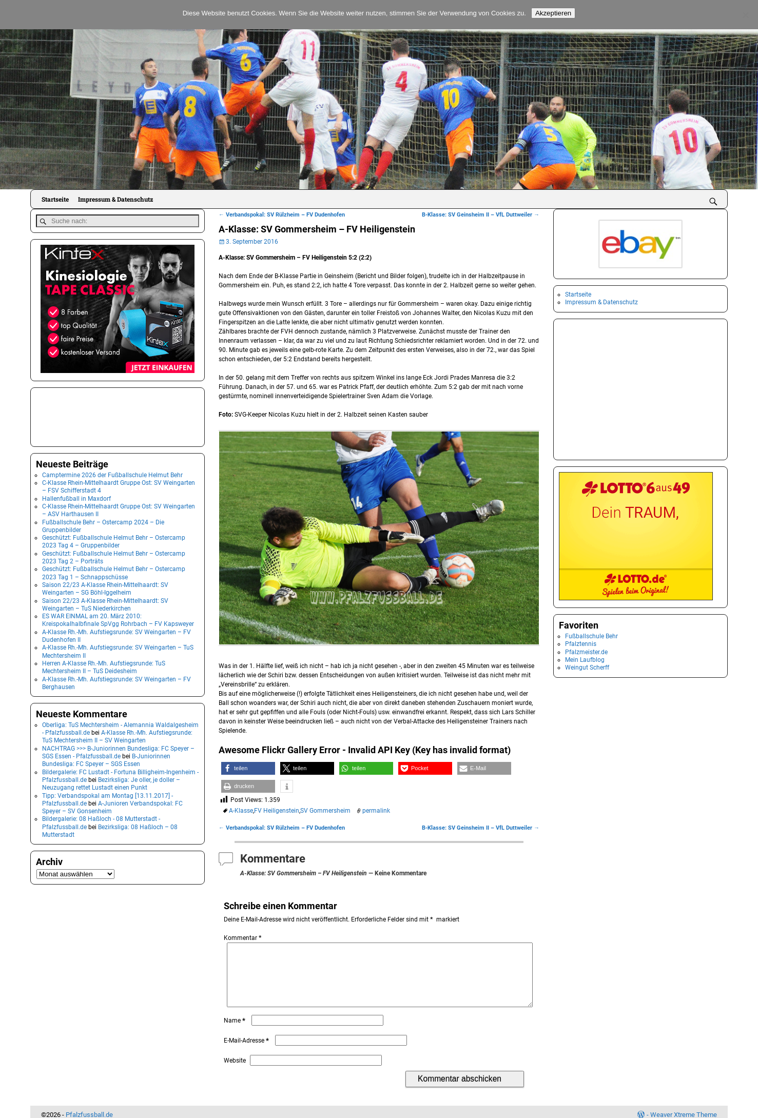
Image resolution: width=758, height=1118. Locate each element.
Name (235, 1032)
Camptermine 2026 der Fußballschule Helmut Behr (112, 473)
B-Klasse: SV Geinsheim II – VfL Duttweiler (480, 214)
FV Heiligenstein (276, 810)
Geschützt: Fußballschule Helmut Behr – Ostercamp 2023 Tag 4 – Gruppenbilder (113, 540)
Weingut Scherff (587, 667)
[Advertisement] (87, 414)
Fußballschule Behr (591, 636)
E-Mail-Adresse (247, 1052)
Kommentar (243, 938)
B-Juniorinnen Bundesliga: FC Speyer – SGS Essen (106, 758)
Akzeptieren (553, 13)
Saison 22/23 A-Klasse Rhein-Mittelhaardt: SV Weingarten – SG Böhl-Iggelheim (105, 586)
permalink (376, 810)
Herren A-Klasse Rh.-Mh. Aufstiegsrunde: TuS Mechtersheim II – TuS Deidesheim (103, 665)
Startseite (55, 199)
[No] (745, 15)
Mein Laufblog (585, 659)
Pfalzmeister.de (586, 652)
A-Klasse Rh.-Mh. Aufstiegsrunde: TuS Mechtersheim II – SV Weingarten (117, 734)
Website (235, 1072)
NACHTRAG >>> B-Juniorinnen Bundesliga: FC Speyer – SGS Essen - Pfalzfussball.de (118, 750)
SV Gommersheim (325, 810)
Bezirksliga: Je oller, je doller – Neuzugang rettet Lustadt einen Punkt (111, 781)
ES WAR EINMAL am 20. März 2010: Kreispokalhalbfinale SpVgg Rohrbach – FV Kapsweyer (118, 618)
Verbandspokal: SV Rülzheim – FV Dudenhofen (282, 214)
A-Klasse (241, 810)
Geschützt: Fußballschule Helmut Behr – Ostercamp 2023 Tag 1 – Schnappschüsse (113, 571)
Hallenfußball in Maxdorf (76, 496)
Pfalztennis (580, 644)
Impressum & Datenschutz (115, 199)
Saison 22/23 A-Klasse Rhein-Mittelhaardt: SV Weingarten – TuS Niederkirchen (105, 602)
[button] (248, 768)
